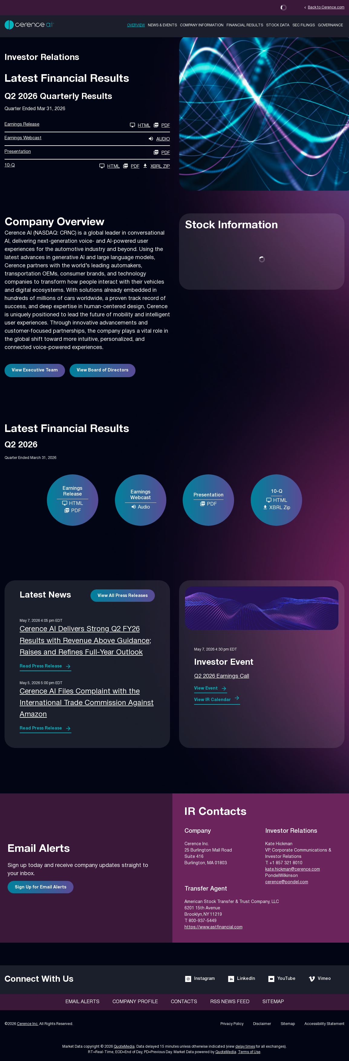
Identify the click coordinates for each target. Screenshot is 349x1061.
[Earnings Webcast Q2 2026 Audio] (87, 139)
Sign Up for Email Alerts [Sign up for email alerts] (40, 887)
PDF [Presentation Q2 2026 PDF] (208, 503)
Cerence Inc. (27, 1024)
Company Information (201, 25)
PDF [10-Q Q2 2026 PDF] (131, 166)
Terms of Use (249, 1052)
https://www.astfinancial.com (213, 927)
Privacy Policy (231, 1024)
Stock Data (277, 25)
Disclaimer (262, 1024)
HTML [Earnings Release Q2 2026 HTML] (72, 503)
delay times (245, 1046)
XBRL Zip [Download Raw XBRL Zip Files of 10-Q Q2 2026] (156, 166)
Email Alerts (82, 1002)
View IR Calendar (212, 700)
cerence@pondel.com (286, 882)
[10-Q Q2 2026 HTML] (62, 166)
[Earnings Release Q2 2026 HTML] (77, 125)
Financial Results (245, 25)
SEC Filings (303, 25)
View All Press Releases (123, 596)
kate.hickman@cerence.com (292, 870)
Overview (136, 25)
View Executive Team (35, 370)
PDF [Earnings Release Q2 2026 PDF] (161, 125)
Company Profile (135, 1002)
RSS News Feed (230, 1002)
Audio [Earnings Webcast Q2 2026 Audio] (140, 506)
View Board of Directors (102, 370)
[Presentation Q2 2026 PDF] (87, 152)
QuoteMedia (124, 1046)
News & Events (162, 25)
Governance (330, 25)
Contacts (184, 1002)
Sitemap (273, 1002)
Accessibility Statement (324, 1024)
